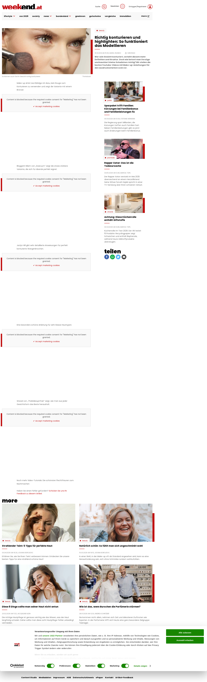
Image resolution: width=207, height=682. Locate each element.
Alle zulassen (185, 643)
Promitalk (111, 158)
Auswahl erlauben (185, 651)
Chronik (110, 212)
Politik (109, 100)
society (36, 16)
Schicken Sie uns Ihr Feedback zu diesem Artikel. (42, 492)
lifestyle (9, 16)
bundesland (63, 16)
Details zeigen (140, 677)
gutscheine (95, 16)
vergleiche (110, 16)
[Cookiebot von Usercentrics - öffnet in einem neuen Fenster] (17, 677)
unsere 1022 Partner (53, 646)
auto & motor (60, 636)
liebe (80, 636)
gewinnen (80, 16)
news (48, 16)
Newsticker (118, 6)
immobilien (125, 16)
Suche (101, 6)
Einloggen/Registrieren (140, 6)
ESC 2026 (23, 16)
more (145, 16)
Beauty (101, 30)
